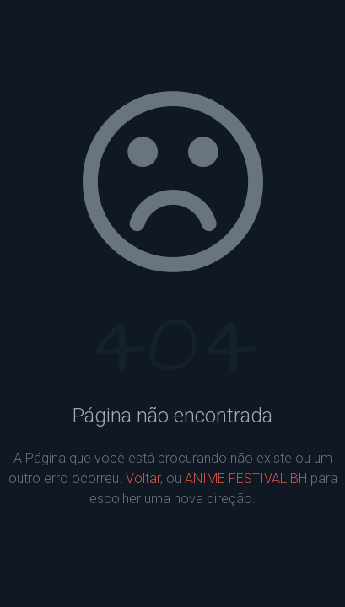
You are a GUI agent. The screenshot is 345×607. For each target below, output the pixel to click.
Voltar (143, 478)
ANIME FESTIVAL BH (246, 478)
